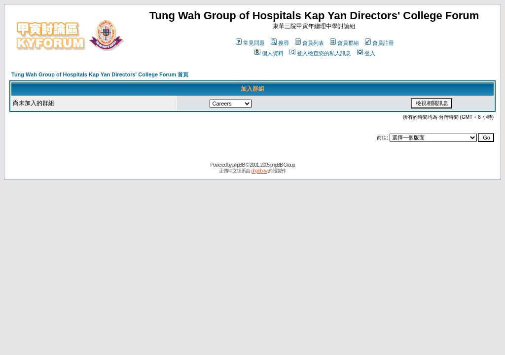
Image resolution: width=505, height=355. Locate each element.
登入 (366, 53)
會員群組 (344, 43)
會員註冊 (379, 43)
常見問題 (250, 43)
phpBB (238, 165)
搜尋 (280, 43)
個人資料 (269, 53)
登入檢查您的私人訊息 (320, 53)
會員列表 (309, 43)
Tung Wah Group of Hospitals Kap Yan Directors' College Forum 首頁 (99, 74)
